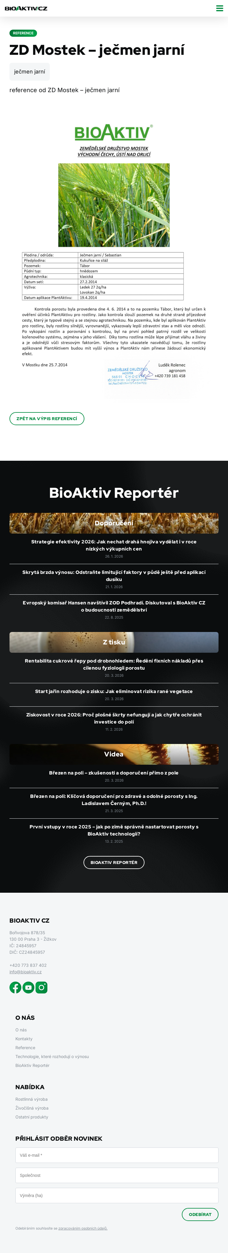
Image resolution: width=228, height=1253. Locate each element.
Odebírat (200, 1214)
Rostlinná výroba (31, 1099)
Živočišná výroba (32, 1107)
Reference (25, 1047)
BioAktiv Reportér (114, 862)
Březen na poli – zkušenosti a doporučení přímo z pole (114, 773)
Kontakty (24, 1038)
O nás (21, 1029)
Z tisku (114, 642)
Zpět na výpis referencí (47, 418)
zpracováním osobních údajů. (82, 1228)
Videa (114, 754)
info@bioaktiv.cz (25, 971)
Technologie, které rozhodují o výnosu (52, 1056)
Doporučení (114, 523)
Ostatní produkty (31, 1116)
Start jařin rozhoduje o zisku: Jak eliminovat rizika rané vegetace (114, 691)
